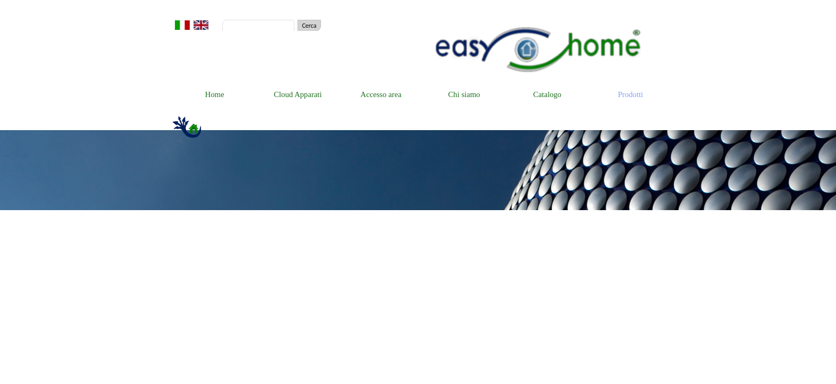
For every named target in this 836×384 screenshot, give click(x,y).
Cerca (309, 25)
